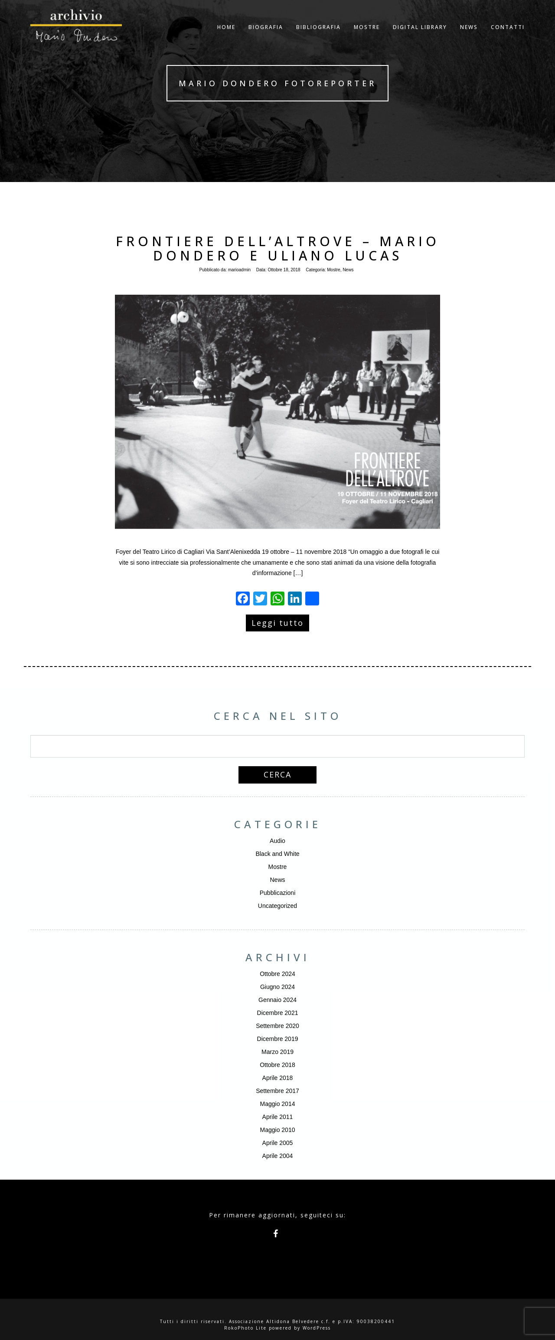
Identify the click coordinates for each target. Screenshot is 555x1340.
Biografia (265, 36)
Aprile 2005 (277, 1142)
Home (226, 36)
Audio (277, 840)
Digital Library (420, 36)
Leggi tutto (277, 623)
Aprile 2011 (277, 1116)
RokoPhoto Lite (245, 1328)
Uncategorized (277, 905)
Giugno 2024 (277, 986)
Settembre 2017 (277, 1090)
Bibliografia (318, 36)
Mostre (367, 36)
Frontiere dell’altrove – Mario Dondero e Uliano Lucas (278, 248)
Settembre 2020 (277, 1025)
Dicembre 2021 (277, 1012)
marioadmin (239, 269)
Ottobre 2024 (277, 973)
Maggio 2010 (277, 1129)
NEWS (469, 36)
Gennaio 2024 (277, 999)
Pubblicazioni (278, 892)
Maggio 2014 (277, 1103)
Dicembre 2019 (277, 1038)
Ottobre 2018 (277, 1064)
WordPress (317, 1328)
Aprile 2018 (277, 1077)
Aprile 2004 (277, 1155)
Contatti (508, 36)
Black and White (277, 853)
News (348, 269)
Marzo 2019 (277, 1051)
